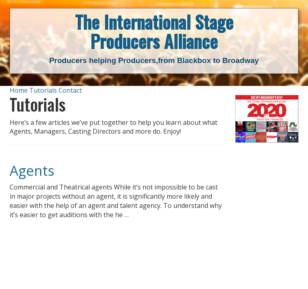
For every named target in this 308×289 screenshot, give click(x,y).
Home (19, 90)
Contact (70, 90)
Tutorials (43, 90)
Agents (32, 170)
